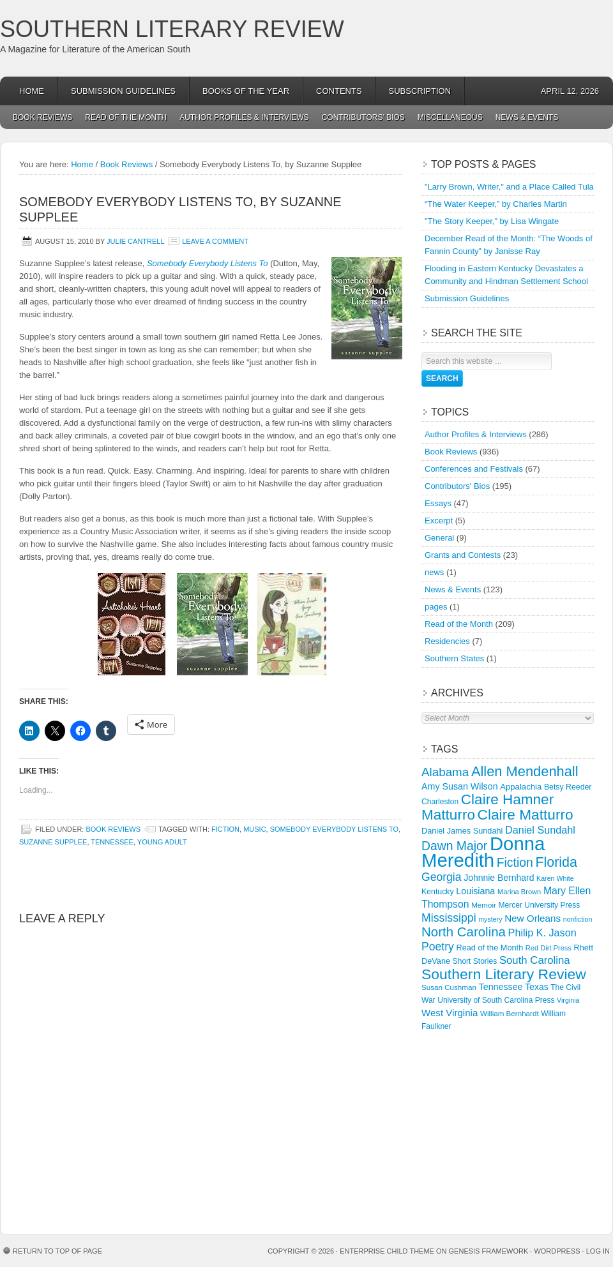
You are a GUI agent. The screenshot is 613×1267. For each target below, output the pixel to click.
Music (254, 829)
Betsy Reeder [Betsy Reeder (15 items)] (568, 787)
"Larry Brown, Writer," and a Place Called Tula (509, 186)
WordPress (557, 1251)
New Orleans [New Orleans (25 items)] (532, 918)
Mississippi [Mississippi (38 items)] (448, 917)
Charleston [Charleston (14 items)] (439, 801)
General (439, 538)
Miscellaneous (450, 117)
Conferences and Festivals (474, 469)
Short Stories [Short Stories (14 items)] (475, 961)
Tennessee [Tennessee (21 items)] (501, 987)
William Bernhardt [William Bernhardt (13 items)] (509, 1013)
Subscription (420, 91)
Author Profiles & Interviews (243, 117)
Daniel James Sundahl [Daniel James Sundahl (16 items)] (462, 831)
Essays (438, 503)
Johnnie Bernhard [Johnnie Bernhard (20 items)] (499, 878)
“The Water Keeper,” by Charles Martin (496, 204)
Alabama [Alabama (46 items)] (445, 772)
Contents (339, 91)
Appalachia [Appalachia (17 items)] (520, 786)
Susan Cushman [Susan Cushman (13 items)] (448, 987)
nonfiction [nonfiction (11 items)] (578, 919)
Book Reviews (42, 117)
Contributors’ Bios (363, 117)
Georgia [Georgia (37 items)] (441, 877)
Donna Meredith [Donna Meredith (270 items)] (483, 852)
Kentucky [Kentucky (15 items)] (437, 891)
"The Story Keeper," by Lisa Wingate (492, 221)
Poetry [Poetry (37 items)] (437, 946)
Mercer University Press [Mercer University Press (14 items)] (539, 905)
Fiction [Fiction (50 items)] (515, 862)
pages (436, 606)
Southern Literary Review (172, 29)
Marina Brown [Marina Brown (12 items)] (519, 892)
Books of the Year (245, 91)
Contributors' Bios (457, 486)
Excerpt (439, 520)
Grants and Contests (463, 555)
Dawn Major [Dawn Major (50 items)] (454, 846)
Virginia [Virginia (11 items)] (568, 1000)
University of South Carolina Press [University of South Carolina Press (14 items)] (495, 1000)
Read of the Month (126, 117)
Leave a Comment (215, 241)
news (434, 572)
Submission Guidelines (123, 91)
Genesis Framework (489, 1251)
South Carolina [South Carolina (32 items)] (534, 960)
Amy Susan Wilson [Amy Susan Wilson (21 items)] (459, 786)
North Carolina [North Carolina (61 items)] (463, 931)
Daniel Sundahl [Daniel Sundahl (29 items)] (540, 830)
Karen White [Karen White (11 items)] (555, 878)
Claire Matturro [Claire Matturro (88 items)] (525, 814)
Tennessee (112, 842)
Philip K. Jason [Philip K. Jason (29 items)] (542, 932)
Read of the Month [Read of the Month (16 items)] (489, 947)
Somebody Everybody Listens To (207, 263)
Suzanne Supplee (53, 842)
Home (31, 91)
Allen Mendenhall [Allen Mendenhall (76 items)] (525, 771)
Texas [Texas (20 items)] (537, 987)
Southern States (454, 658)
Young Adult (162, 842)
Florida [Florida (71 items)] (556, 862)
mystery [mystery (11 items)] (490, 919)
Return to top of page (57, 1251)
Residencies (447, 641)
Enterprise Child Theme (387, 1251)
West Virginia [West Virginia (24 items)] (449, 1012)
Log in (598, 1251)
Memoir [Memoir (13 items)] (483, 905)
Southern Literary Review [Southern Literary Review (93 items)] (503, 974)
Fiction (225, 829)
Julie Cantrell (135, 241)
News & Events (527, 117)
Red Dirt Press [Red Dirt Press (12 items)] (548, 948)
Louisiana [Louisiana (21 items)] (475, 891)
